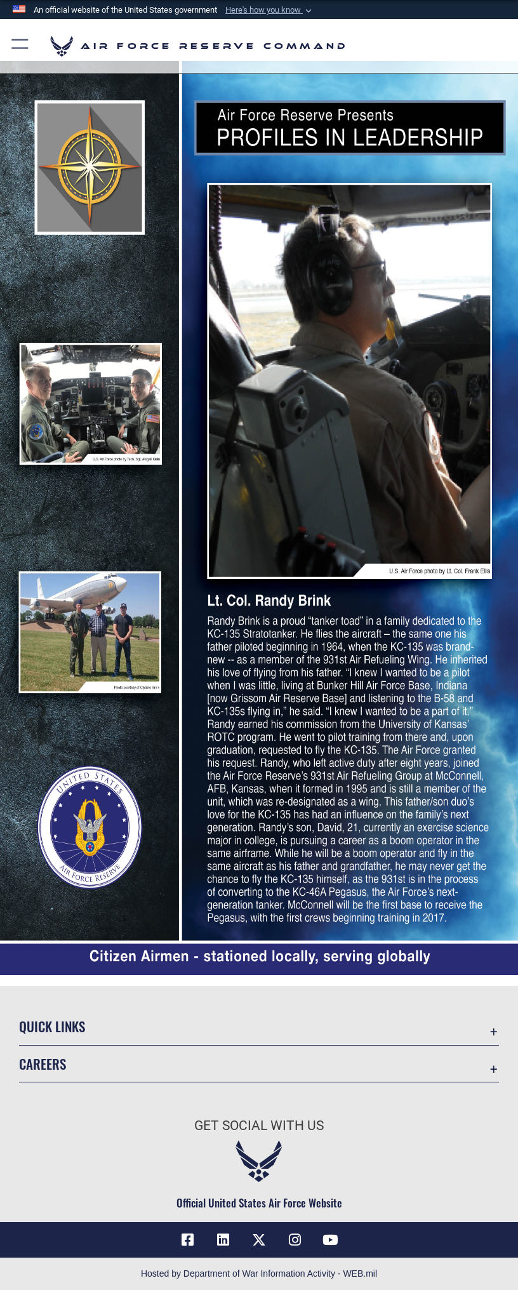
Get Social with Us (259, 1125)
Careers (42, 1064)
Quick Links (52, 1026)
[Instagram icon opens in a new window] (294, 1239)
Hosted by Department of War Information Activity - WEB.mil (259, 1273)
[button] (269, 10)
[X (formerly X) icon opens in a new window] (259, 1239)
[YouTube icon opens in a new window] (330, 1239)
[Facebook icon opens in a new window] (187, 1239)
